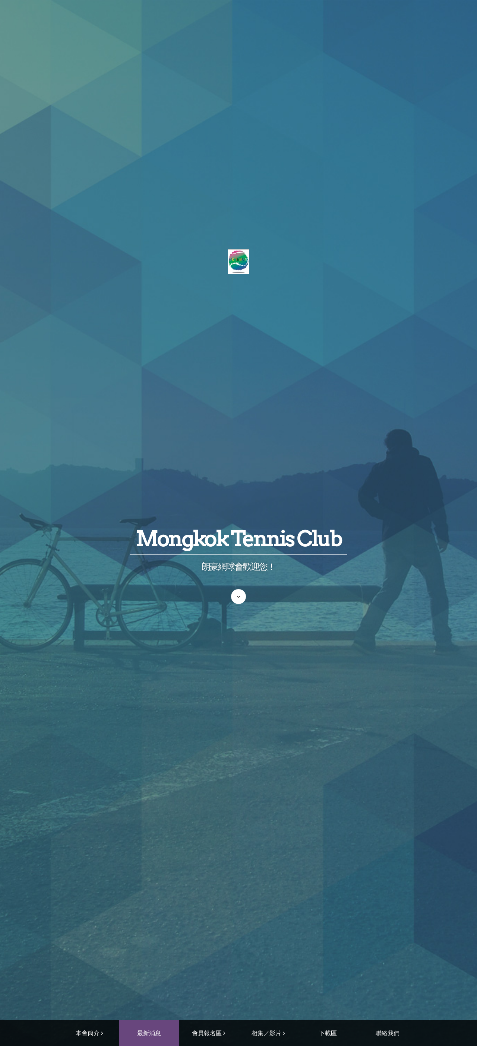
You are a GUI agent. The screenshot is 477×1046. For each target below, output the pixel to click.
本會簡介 (87, 1033)
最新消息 (149, 1033)
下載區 (328, 1033)
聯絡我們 (387, 1033)
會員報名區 (207, 1033)
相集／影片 (266, 1033)
